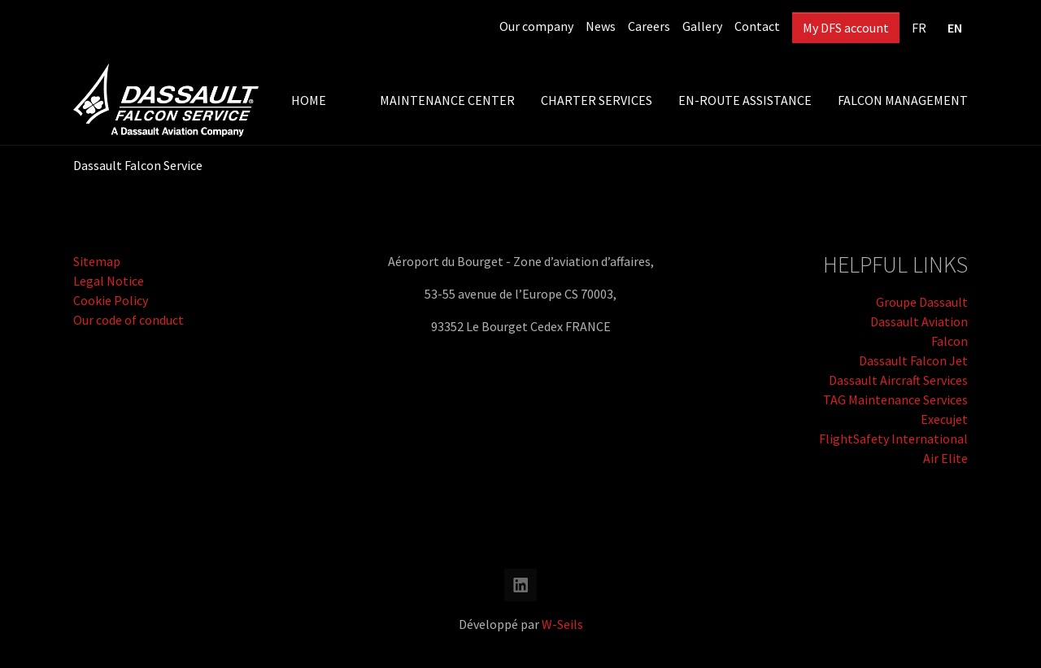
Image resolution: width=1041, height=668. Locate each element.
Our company (536, 26)
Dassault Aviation (919, 321)
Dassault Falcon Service (138, 165)
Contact (757, 26)
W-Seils (562, 624)
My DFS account (846, 28)
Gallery (702, 26)
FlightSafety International (893, 438)
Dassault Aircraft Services (898, 380)
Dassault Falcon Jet (913, 360)
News (601, 26)
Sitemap (96, 261)
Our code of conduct (128, 320)
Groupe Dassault (922, 302)
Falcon (949, 341)
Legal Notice (108, 281)
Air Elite (945, 458)
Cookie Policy (110, 300)
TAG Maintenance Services (895, 399)
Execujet (944, 419)
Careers (649, 26)
